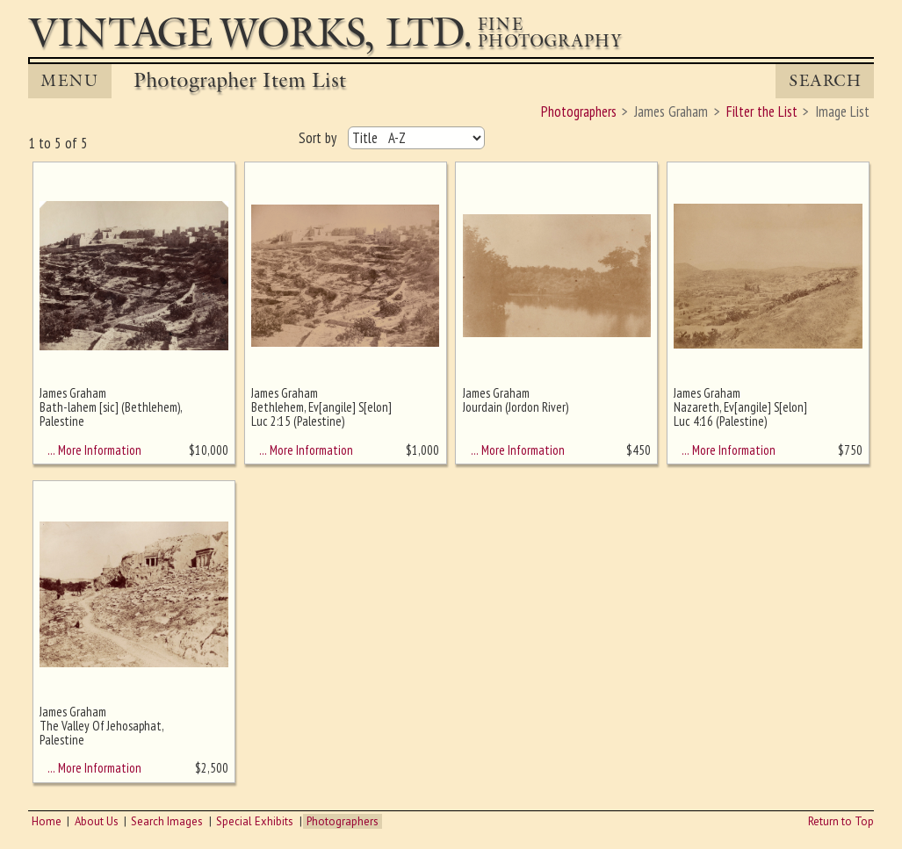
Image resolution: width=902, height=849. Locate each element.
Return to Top (841, 821)
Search (825, 80)
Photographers (343, 821)
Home (46, 821)
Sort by (319, 137)
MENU (69, 80)
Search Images (167, 821)
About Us (97, 821)
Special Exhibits (254, 821)
